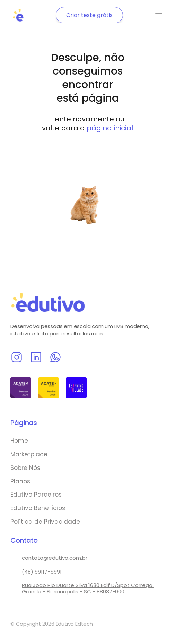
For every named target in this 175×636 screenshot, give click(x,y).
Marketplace (28, 454)
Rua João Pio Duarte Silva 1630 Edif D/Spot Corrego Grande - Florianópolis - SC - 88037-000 (88, 588)
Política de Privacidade (45, 521)
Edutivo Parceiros (36, 494)
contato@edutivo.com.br (54, 557)
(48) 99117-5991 (42, 571)
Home (19, 441)
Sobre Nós (25, 468)
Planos (20, 481)
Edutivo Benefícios (37, 508)
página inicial (110, 128)
